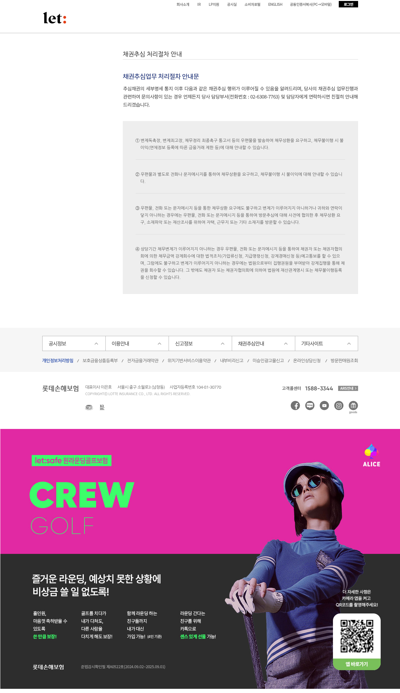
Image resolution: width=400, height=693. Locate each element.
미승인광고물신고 (268, 360)
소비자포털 (253, 4)
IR (199, 4)
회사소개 (183, 4)
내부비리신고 (231, 360)
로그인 (348, 4)
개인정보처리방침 (57, 360)
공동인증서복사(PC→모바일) (311, 4)
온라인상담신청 (307, 360)
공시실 (233, 4)
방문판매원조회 (344, 360)
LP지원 (214, 4)
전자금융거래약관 (142, 360)
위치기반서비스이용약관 (189, 360)
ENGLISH (276, 4)
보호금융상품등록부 (100, 360)
